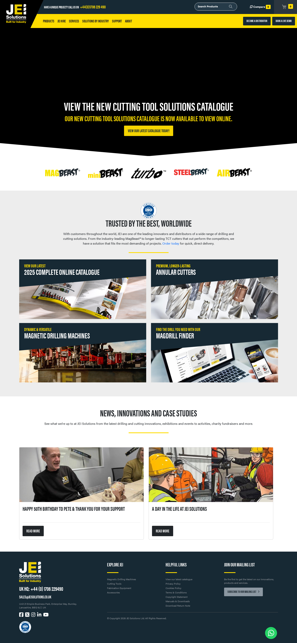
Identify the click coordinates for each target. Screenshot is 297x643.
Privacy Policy (173, 583)
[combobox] (216, 7)
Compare (260, 7)
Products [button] (48, 21)
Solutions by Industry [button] (95, 21)
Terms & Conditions (176, 592)
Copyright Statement (177, 597)
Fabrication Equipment (119, 588)
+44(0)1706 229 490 (93, 6)
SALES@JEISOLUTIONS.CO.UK (35, 597)
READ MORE (33, 531)
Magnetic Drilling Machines (121, 579)
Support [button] (117, 21)
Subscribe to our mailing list (243, 591)
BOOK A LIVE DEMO (284, 20)
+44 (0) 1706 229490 (47, 588)
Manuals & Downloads (178, 601)
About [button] (128, 21)
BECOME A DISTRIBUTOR (256, 20)
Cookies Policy (173, 588)
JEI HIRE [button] (62, 21)
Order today (170, 243)
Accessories (113, 592)
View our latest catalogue (179, 579)
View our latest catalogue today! (148, 130)
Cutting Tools (114, 583)
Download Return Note (178, 605)
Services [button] (74, 21)
